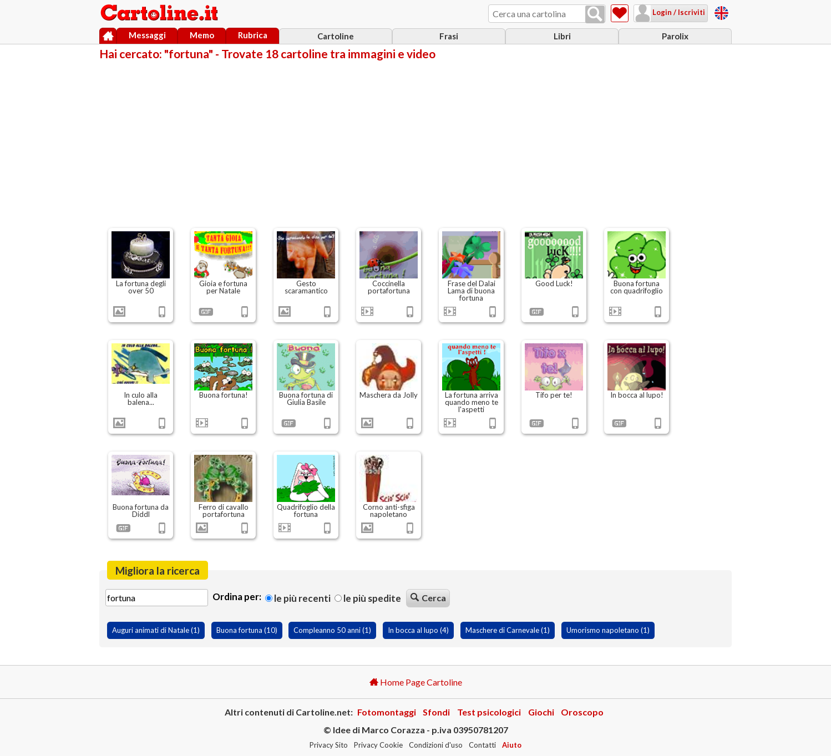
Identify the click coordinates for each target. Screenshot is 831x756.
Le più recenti (298, 598)
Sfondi (436, 712)
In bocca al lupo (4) (418, 630)
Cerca (428, 597)
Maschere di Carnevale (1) (507, 630)
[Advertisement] (415, 143)
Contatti (482, 744)
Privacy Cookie (378, 744)
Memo (202, 35)
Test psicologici (489, 712)
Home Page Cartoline (415, 682)
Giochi (541, 712)
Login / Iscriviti (678, 12)
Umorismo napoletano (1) (608, 630)
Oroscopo (582, 712)
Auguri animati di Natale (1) (156, 630)
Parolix (675, 36)
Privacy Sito (329, 744)
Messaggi (147, 35)
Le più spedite (368, 598)
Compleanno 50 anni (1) (332, 630)
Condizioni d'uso (436, 744)
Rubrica (252, 35)
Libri (562, 36)
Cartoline (335, 36)
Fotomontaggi (386, 712)
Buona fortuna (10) (246, 630)
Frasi (448, 36)
